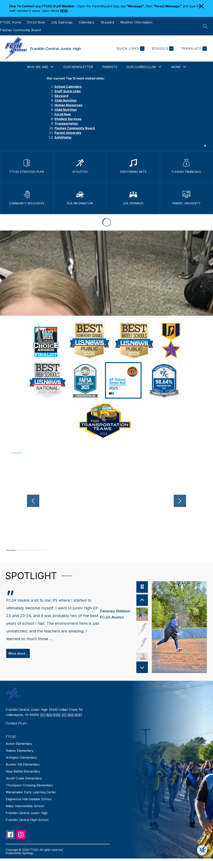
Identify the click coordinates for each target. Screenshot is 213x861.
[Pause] (134, 587)
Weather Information (136, 22)
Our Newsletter (78, 67)
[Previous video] (25, 501)
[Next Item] (134, 670)
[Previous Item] (134, 600)
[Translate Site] (193, 48)
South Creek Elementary (24, 781)
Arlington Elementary (21, 760)
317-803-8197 (72, 717)
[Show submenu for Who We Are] (37, 67)
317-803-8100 (50, 717)
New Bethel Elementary (23, 774)
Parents (109, 67)
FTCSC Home (10, 22)
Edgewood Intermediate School (28, 802)
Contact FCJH (16, 726)
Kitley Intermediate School (25, 809)
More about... (18, 658)
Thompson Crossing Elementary (29, 788)
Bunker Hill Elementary (23, 767)
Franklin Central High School (27, 822)
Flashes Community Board (20, 30)
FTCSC (11, 739)
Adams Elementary (19, 753)
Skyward (107, 22)
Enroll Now (36, 22)
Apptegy (27, 855)
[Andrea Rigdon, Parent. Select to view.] (134, 629)
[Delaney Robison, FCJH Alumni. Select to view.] (116, 614)
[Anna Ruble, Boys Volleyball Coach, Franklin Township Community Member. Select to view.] (134, 659)
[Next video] (188, 501)
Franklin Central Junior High (27, 816)
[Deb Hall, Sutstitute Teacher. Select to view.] (134, 644)
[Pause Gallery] (205, 146)
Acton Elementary (19, 746)
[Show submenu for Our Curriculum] (141, 67)
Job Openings (62, 22)
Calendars (86, 22)
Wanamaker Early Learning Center (31, 795)
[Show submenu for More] (176, 67)
